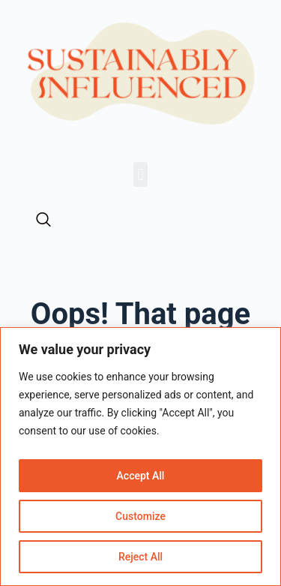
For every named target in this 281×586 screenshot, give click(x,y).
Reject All (140, 557)
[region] (140, 456)
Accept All (141, 476)
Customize (140, 516)
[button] (140, 174)
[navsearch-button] (43, 221)
